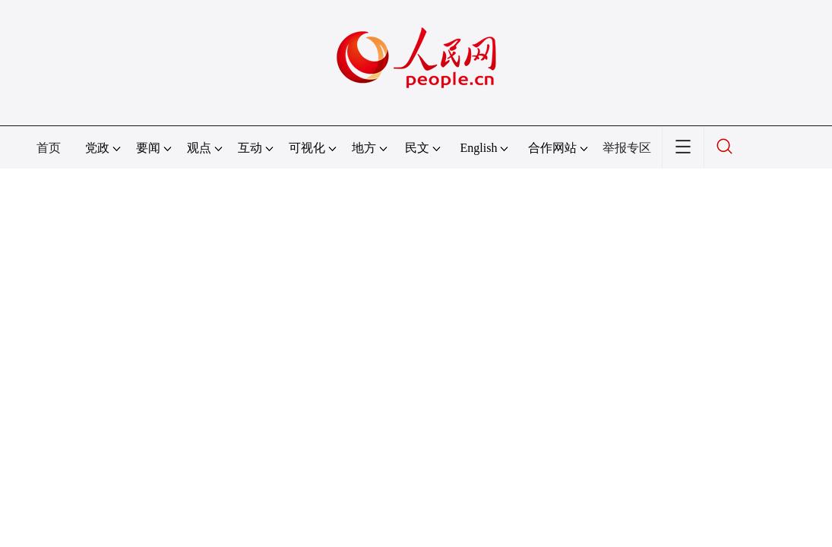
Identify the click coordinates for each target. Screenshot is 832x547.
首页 (48, 147)
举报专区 (627, 147)
